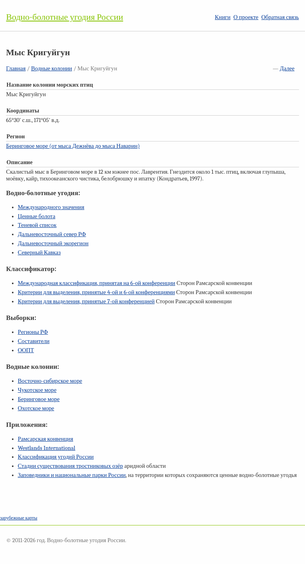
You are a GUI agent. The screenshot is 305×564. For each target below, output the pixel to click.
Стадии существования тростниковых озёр (70, 466)
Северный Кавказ (39, 252)
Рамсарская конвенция (45, 439)
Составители (34, 341)
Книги (222, 17)
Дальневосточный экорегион (53, 243)
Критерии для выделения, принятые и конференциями (96, 292)
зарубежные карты (18, 518)
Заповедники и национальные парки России (72, 475)
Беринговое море (39, 399)
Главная (15, 68)
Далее (287, 68)
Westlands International (46, 448)
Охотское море (36, 408)
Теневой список (37, 225)
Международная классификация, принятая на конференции (96, 283)
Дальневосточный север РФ (52, 234)
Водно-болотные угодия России (64, 17)
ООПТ (26, 350)
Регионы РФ (33, 332)
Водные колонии (51, 68)
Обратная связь (280, 17)
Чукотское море (37, 390)
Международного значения (51, 207)
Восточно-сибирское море (50, 381)
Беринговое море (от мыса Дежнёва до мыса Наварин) (73, 146)
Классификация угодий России (56, 457)
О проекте (246, 17)
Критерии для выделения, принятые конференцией (86, 301)
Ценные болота (36, 216)
